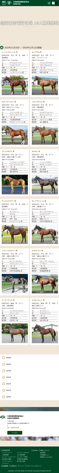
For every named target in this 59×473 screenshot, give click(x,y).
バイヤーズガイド (7, 461)
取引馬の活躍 (21, 461)
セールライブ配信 (22, 457)
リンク (21, 466)
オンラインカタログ (23, 452)
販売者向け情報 (6, 459)
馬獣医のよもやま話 (46, 457)
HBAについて (45, 450)
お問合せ (14, 466)
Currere (35, 450)
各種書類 (5, 466)
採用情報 (42, 452)
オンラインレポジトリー (9, 457)
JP (53, 3)
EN (56, 3)
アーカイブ (5, 463)
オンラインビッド (7, 452)
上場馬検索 (5, 454)
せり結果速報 (21, 454)
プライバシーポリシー (34, 466)
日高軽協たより (44, 455)
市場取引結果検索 (22, 459)
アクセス (15, 433)
